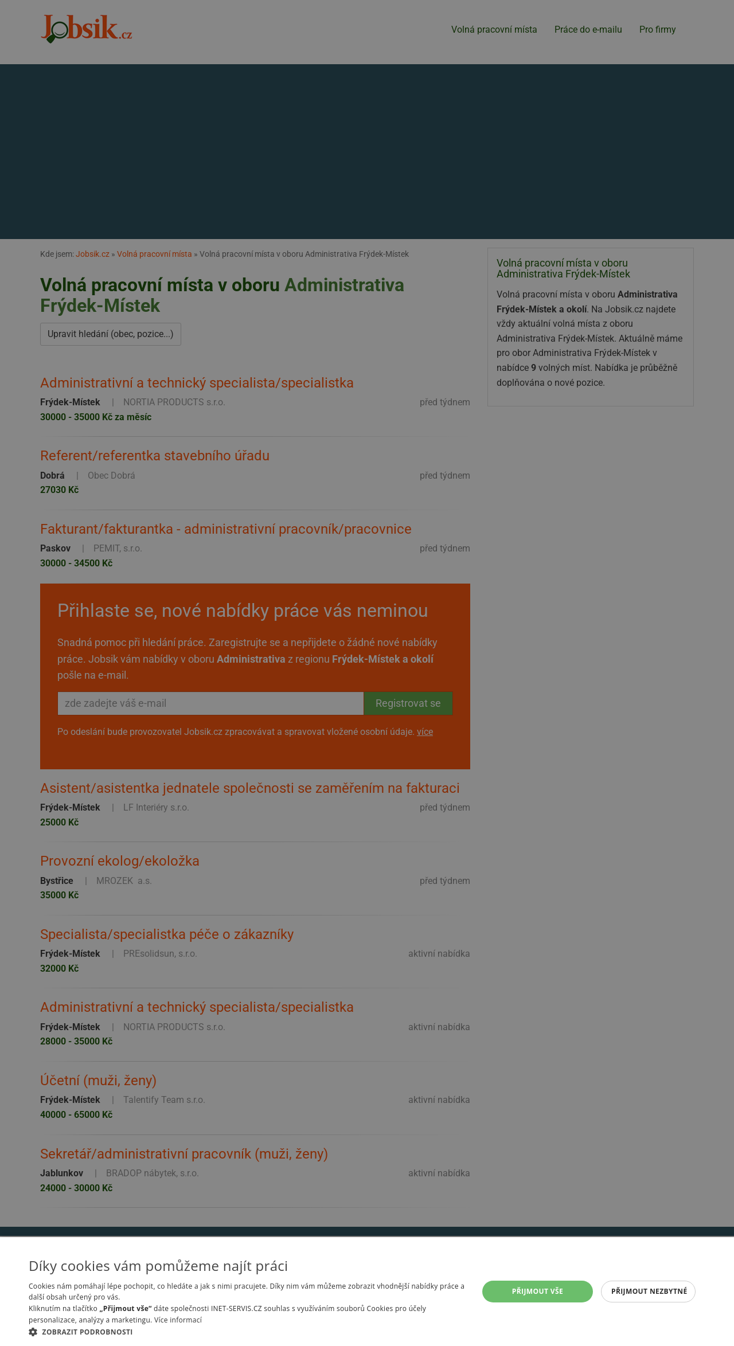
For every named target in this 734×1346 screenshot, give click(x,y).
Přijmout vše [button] (537, 1291)
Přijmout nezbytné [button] (649, 1291)
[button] (247, 1331)
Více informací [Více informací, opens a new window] (178, 1320)
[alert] (367, 673)
